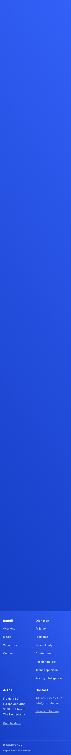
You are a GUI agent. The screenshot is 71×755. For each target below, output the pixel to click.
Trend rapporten (47, 670)
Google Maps (12, 723)
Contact (8, 653)
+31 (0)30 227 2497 (49, 697)
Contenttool (43, 653)
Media (7, 636)
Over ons (9, 628)
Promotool (42, 636)
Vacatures (10, 645)
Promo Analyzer (46, 645)
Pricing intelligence (49, 678)
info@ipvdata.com (48, 703)
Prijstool (41, 628)
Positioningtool (46, 661)
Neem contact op (47, 711)
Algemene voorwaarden (16, 750)
